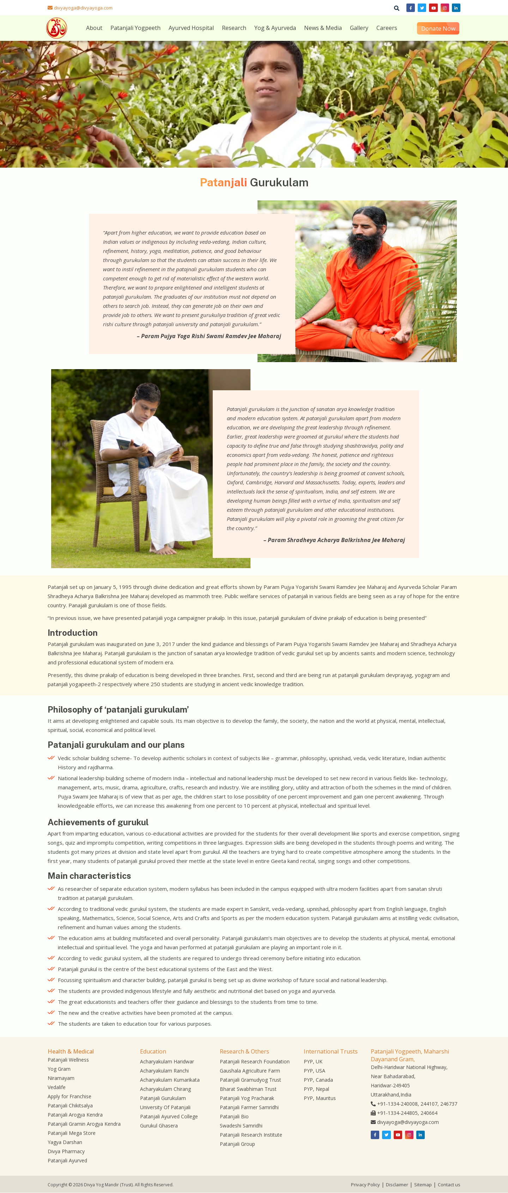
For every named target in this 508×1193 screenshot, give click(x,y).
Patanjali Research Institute (251, 1134)
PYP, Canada (318, 1079)
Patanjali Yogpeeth (135, 28)
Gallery (359, 28)
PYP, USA (314, 1070)
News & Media (323, 28)
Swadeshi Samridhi (241, 1125)
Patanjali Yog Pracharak (247, 1098)
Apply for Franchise (69, 1096)
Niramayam (61, 1078)
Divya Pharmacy (66, 1151)
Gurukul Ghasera (159, 1125)
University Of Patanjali (165, 1107)
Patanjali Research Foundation (255, 1061)
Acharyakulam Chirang (165, 1089)
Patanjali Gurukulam (163, 1098)
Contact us (449, 1184)
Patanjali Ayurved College (169, 1116)
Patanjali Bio (234, 1116)
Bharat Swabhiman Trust (248, 1089)
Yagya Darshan (65, 1142)
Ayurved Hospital (191, 28)
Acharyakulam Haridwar (167, 1061)
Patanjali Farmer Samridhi (249, 1107)
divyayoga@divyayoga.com (83, 8)
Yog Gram (59, 1068)
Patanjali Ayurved (67, 1160)
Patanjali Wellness (68, 1059)
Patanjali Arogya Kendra (75, 1114)
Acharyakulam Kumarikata (170, 1079)
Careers (386, 28)
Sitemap (423, 1184)
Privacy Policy (365, 1184)
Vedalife (57, 1087)
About (94, 28)
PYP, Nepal (316, 1089)
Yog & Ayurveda (275, 28)
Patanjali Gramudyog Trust (250, 1079)
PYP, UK (313, 1061)
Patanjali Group (237, 1144)
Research (234, 28)
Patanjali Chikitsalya (70, 1105)
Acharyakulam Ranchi (164, 1070)
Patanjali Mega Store (72, 1133)
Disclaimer (397, 1184)
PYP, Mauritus (320, 1098)
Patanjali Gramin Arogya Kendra (84, 1123)
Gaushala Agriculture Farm (250, 1070)
